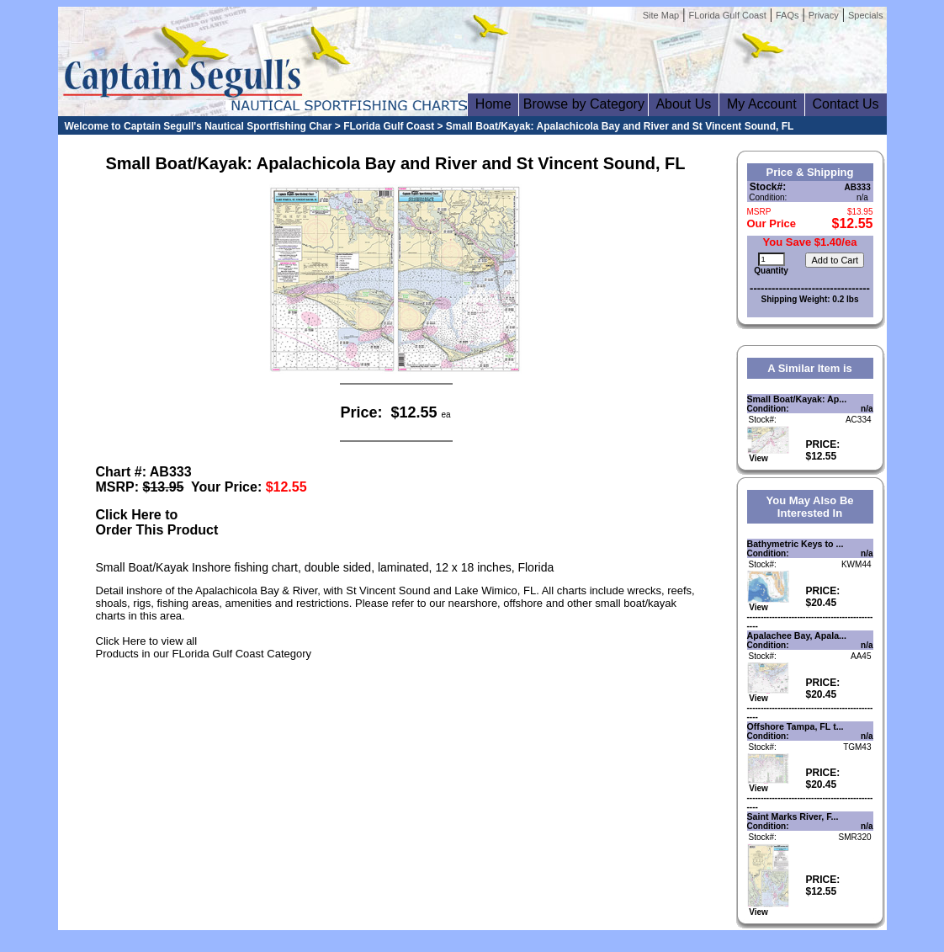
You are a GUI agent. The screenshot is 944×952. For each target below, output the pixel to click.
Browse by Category (583, 104)
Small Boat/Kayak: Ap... (797, 399)
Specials (865, 15)
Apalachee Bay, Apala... (796, 635)
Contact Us (846, 104)
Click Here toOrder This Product (157, 522)
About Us (684, 104)
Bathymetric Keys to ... (795, 544)
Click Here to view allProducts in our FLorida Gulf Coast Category (204, 647)
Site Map (661, 15)
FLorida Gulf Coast (727, 15)
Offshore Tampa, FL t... (795, 726)
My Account (761, 104)
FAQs (787, 15)
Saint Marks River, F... (793, 816)
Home (493, 104)
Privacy (824, 15)
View (768, 454)
